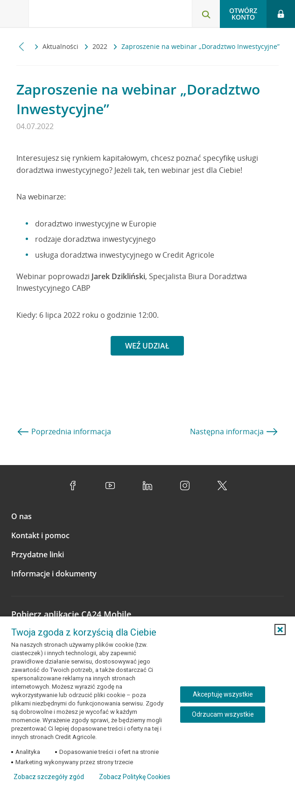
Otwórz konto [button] (243, 13)
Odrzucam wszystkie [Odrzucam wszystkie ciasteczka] (223, 714)
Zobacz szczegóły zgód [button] (49, 776)
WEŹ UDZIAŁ (147, 346)
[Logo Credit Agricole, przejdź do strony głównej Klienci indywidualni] (63, 15)
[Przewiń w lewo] (22, 46)
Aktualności (61, 46)
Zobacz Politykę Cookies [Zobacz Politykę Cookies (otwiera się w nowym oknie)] (134, 776)
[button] (280, 629)
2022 (100, 46)
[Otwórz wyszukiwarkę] (206, 14)
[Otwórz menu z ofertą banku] (14, 14)
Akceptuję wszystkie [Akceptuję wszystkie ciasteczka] (223, 694)
